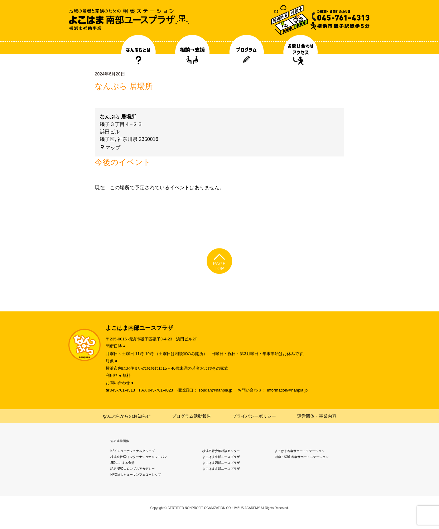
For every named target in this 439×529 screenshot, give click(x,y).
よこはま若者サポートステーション (300, 451)
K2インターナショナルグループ (132, 451)
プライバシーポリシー (254, 416)
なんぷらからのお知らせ (127, 416)
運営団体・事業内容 (316, 416)
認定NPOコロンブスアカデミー (132, 468)
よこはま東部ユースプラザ (221, 457)
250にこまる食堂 (122, 462)
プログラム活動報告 (191, 416)
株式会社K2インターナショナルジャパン (138, 457)
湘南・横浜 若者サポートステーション (302, 457)
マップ (110, 147)
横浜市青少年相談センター (221, 451)
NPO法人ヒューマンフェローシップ (135, 474)
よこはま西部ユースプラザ (221, 462)
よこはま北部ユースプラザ (221, 468)
